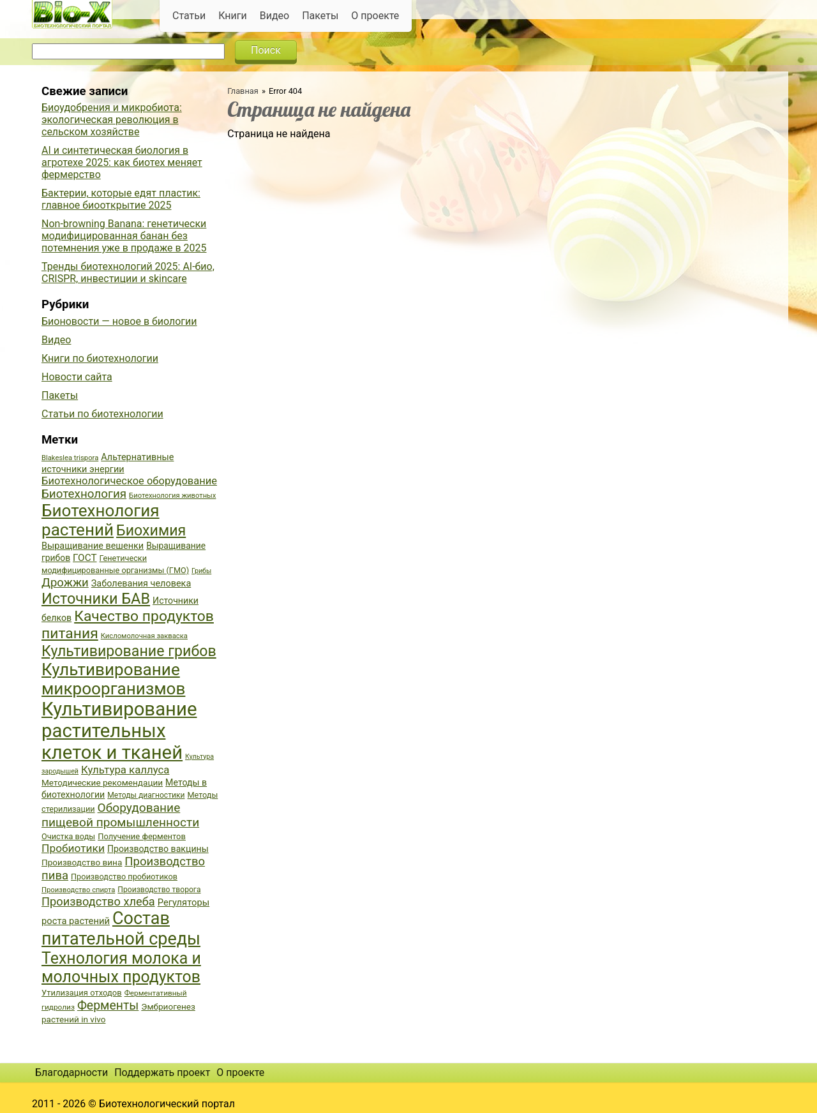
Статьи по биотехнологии (102, 414)
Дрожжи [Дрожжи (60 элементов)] (65, 583)
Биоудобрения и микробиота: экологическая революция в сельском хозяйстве (111, 119)
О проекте (375, 16)
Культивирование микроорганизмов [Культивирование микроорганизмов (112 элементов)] (113, 679)
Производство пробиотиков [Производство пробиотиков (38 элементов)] (124, 876)
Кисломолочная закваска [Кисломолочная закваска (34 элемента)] (144, 636)
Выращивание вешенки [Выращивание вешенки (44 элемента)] (92, 546)
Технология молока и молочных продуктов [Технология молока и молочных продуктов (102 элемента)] (121, 967)
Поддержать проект (162, 1072)
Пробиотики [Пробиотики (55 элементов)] (73, 848)
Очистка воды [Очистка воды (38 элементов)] (68, 836)
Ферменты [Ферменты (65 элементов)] (108, 1005)
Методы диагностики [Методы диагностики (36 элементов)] (145, 795)
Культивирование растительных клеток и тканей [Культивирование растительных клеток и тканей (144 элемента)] (119, 730)
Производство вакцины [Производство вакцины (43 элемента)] (158, 849)
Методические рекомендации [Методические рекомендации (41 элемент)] (102, 782)
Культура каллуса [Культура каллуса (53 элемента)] (125, 769)
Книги (232, 16)
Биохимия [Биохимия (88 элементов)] (151, 530)
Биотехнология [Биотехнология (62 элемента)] (83, 494)
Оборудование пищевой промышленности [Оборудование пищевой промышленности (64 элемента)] (120, 815)
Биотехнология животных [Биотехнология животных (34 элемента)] (172, 495)
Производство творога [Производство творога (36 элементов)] (158, 889)
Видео (274, 16)
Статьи (189, 16)
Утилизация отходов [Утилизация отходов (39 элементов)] (81, 992)
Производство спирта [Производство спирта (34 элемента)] (78, 890)
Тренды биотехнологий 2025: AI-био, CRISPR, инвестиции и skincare (127, 272)
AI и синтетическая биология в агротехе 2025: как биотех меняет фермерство (121, 162)
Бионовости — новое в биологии (119, 321)
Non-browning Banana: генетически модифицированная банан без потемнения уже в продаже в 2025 (124, 236)
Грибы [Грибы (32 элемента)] (201, 571)
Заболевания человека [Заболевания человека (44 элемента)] (141, 583)
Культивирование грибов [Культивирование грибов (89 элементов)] (128, 651)
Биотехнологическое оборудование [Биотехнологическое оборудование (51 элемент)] (129, 481)
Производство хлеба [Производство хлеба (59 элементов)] (98, 901)
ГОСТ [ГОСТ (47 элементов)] (84, 558)
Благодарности (71, 1072)
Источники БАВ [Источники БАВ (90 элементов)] (95, 599)
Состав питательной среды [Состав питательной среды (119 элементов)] (120, 928)
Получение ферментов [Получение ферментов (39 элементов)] (142, 836)
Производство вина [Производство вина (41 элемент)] (81, 862)
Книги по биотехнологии (99, 358)
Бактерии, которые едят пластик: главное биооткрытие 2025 (120, 199)
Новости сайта (76, 377)
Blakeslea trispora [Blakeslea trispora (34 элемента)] (69, 458)
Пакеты (320, 16)
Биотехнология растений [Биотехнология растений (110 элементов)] (100, 520)
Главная (243, 91)
